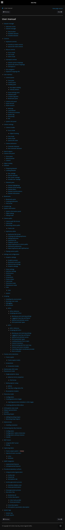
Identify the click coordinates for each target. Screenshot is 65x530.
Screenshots (9, 277)
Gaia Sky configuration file (15, 388)
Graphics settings (11, 257)
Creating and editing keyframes (17, 236)
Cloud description (13, 505)
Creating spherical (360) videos (15, 405)
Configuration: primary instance (15, 435)
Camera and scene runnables (20, 347)
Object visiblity (8, 163)
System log (11, 114)
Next (60, 12)
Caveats (8, 437)
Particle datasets (13, 175)
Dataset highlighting (14, 185)
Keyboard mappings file (13, 71)
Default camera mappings (15, 62)
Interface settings (11, 271)
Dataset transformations (15, 191)
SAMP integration (9, 461)
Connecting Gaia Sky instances (13, 428)
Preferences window (14, 112)
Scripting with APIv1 (15, 330)
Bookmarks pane (13, 98)
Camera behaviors (11, 143)
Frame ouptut (10, 357)
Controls (6, 38)
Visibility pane (12, 84)
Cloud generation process (13, 490)
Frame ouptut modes (14, 360)
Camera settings (8, 124)
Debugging (9, 303)
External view (8, 422)
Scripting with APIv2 (15, 313)
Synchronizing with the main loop (21, 345)
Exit (9, 118)
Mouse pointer (10, 158)
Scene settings (10, 269)
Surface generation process (14, 482)
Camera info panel (11, 101)
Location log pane (13, 96)
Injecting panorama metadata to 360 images (21, 402)
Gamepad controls (11, 59)
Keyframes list (12, 240)
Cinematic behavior (13, 146)
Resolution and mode (14, 262)
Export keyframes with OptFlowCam (18, 248)
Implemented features (12, 464)
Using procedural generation (14, 472)
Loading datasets (11, 170)
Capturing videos (9, 448)
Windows (10, 458)
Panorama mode (11, 283)
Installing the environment (13, 299)
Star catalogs (11, 173)
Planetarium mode (11, 285)
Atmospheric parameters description (18, 507)
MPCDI (10, 386)
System (8, 293)
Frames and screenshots (11, 354)
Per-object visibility (15, 87)
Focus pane (9, 156)
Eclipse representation (10, 410)
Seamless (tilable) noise (14, 485)
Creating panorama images (14, 399)
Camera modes (10, 127)
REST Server (7, 440)
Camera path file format (13, 221)
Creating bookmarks (12, 201)
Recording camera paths (13, 225)
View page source (57, 8)
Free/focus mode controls (15, 44)
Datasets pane (12, 94)
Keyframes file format (14, 234)
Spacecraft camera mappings (16, 64)
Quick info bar (10, 103)
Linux (9, 456)
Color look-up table (15, 500)
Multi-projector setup (12, 383)
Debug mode (9, 215)
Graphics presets (13, 260)
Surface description (13, 497)
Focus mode (11, 52)
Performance (10, 273)
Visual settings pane (14, 92)
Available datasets (13, 33)
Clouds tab (11, 477)
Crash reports (10, 515)
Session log (9, 513)
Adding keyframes (13, 238)
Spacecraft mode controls (15, 46)
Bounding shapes (9, 414)
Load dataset (11, 110)
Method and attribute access (20, 320)
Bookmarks (7, 196)
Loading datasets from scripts (20, 341)
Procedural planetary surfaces (12, 469)
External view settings (14, 264)
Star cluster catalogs (14, 177)
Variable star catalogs (14, 179)
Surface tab (11, 475)
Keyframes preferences (14, 246)
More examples (16, 351)
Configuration (10, 397)
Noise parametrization (14, 487)
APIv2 (9, 308)
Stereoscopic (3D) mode (11, 369)
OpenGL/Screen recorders (13, 453)
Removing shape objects (13, 419)
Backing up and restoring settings (21, 316)
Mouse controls (10, 49)
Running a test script (12, 301)
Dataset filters (12, 189)
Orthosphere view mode (11, 408)
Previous (6, 12)
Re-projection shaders (12, 391)
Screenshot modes (13, 366)
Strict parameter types (18, 322)
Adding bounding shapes (13, 417)
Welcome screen (11, 26)
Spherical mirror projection (16, 377)
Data (7, 287)
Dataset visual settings (14, 187)
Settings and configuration (11, 254)
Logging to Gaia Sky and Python (21, 318)
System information (9, 208)
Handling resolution (11, 425)
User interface (8, 74)
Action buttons (10, 105)
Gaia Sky (33, 2)
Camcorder (9, 223)
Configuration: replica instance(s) (15, 433)
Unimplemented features (13, 466)
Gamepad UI (11, 66)
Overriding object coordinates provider (23, 349)
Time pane (11, 80)
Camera (8, 160)
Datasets (6, 165)
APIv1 (9, 325)
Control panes (10, 77)
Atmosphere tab (12, 479)
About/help (11, 116)
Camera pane (12, 82)
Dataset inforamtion (14, 193)
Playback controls (13, 242)
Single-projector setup (12, 374)
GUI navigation (10, 69)
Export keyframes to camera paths (18, 244)
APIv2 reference (14, 311)
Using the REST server (12, 443)
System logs (7, 510)
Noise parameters (15, 502)
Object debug (10, 213)
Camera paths (8, 218)
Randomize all (12, 495)
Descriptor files (10, 492)
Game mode (11, 56)
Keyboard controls (11, 41)
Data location (12, 31)
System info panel (11, 121)
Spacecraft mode (13, 140)
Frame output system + (15, 451)
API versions (9, 305)
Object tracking (14, 133)
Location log (7, 206)
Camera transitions (17, 343)
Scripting (6, 296)
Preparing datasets (11, 168)
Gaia (9, 290)
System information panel (13, 211)
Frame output (10, 279)
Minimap (10, 108)
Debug (8, 445)
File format (9, 203)
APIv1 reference (14, 328)
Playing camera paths (12, 251)
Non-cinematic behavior (15, 148)
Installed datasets (13, 35)
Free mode (11, 54)
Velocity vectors (14, 89)
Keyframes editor (11, 231)
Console (6, 412)
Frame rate (11, 228)
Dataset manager (9, 23)
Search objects (8, 151)
